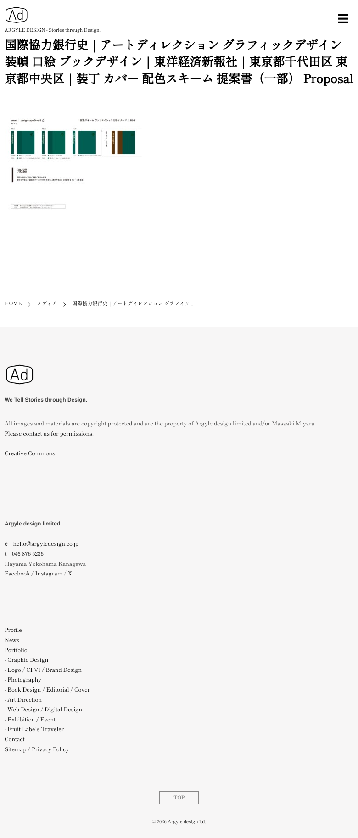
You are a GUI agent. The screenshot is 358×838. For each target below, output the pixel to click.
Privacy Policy (50, 749)
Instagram (48, 573)
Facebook (17, 573)
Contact (15, 739)
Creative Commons (30, 453)
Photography (24, 679)
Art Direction (24, 700)
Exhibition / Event (31, 719)
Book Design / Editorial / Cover (48, 689)
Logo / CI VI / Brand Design (44, 670)
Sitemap (15, 749)
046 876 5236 (28, 554)
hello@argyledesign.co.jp (46, 543)
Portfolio (16, 650)
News (12, 640)
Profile (13, 630)
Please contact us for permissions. (49, 433)
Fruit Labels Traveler (35, 729)
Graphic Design (27, 660)
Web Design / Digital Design (44, 709)
